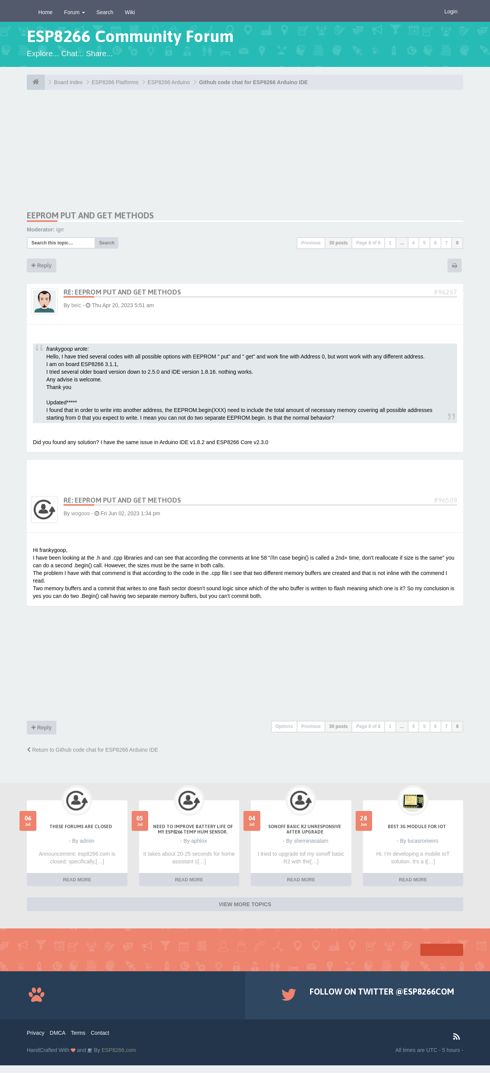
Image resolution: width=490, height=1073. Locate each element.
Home (45, 12)
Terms (78, 1033)
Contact (100, 1033)
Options (284, 726)
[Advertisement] (99, 156)
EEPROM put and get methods (90, 215)
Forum (74, 12)
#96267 (445, 292)
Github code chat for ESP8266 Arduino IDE (253, 82)
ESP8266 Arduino (169, 82)
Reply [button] (41, 265)
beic (76, 305)
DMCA (57, 1033)
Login (450, 11)
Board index (68, 82)
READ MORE (77, 879)
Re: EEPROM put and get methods (122, 292)
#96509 (445, 500)
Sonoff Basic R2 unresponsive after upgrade (304, 829)
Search (104, 12)
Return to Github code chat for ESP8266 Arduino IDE (92, 750)
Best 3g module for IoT (417, 826)
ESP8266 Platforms (115, 82)
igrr (60, 229)
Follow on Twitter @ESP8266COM (382, 991)
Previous (311, 243)
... (402, 243)
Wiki (130, 12)
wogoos (80, 513)
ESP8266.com (118, 1050)
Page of (368, 243)
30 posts (338, 243)
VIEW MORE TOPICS (245, 904)
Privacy (35, 1033)
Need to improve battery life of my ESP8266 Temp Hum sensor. (193, 829)
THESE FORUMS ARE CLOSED (80, 826)
